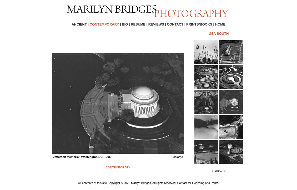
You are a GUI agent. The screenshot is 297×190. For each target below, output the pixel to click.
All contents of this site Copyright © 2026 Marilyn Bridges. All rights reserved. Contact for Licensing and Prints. (148, 182)
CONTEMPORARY (118, 167)
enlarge (178, 156)
